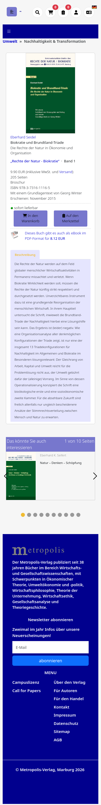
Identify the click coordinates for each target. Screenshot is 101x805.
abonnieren (50, 661)
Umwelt (10, 41)
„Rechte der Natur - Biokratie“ (34, 161)
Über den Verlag (69, 682)
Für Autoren (65, 690)
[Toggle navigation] (8, 31)
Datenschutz (66, 723)
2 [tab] (29, 515)
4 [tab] (41, 515)
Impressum (65, 715)
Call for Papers (26, 690)
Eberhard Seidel (23, 137)
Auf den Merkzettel (70, 218)
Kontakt (61, 707)
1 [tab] (23, 515)
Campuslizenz (25, 682)
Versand (65, 171)
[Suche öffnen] (37, 12)
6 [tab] (54, 515)
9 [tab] (72, 515)
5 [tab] (48, 515)
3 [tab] (35, 515)
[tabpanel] (50, 476)
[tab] (25, 255)
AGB (58, 739)
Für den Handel (69, 698)
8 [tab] (66, 515)
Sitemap (62, 731)
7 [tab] (60, 515)
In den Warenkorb (30, 218)
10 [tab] (78, 515)
